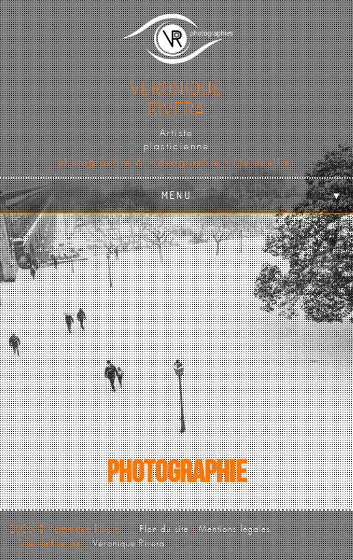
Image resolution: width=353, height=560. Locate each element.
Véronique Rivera (129, 541)
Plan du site (164, 527)
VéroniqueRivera (176, 98)
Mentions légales (235, 527)
